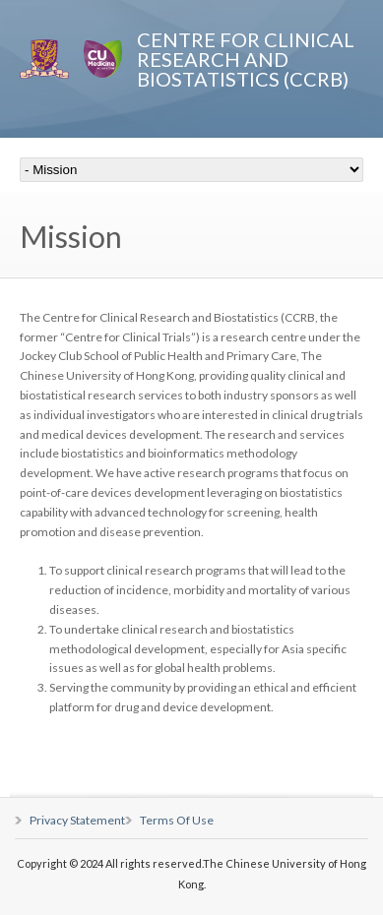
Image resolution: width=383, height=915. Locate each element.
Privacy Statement (77, 820)
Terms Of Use (177, 820)
